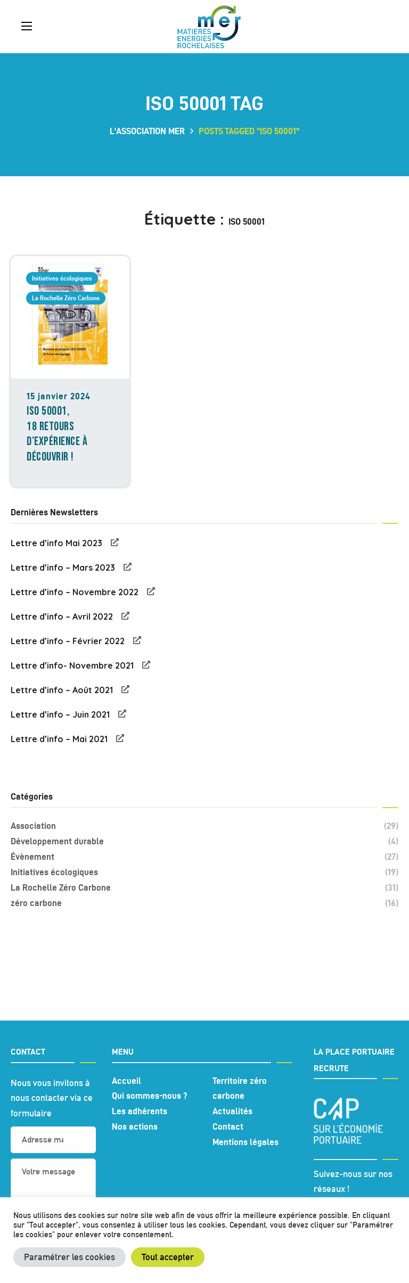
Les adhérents (139, 1111)
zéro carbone (204, 903)
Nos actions (135, 1126)
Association (204, 826)
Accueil (126, 1080)
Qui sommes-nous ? (149, 1095)
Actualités (232, 1111)
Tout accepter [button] (168, 1257)
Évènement (204, 857)
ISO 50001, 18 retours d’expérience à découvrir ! (57, 434)
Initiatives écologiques (62, 278)
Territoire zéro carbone (239, 1088)
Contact (227, 1126)
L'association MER (147, 131)
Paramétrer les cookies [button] (69, 1257)
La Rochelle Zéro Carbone (66, 297)
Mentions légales (245, 1142)
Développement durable (204, 841)
